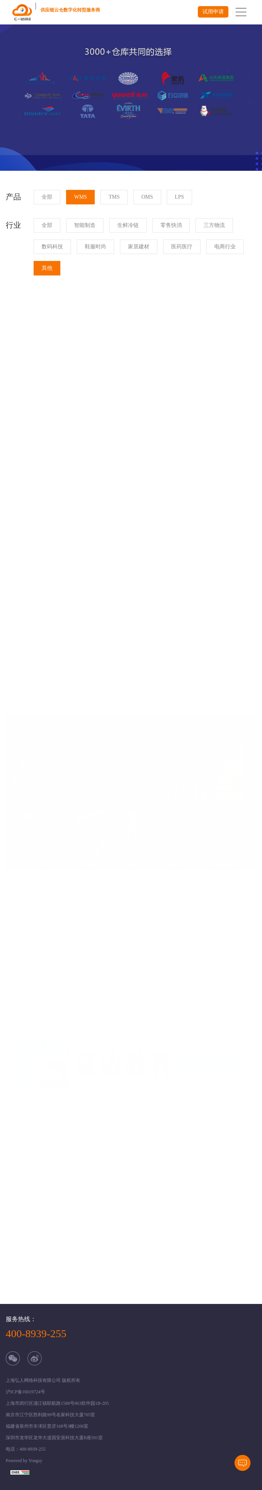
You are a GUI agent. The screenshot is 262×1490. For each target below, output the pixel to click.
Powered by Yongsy (24, 1460)
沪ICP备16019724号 (25, 1391)
